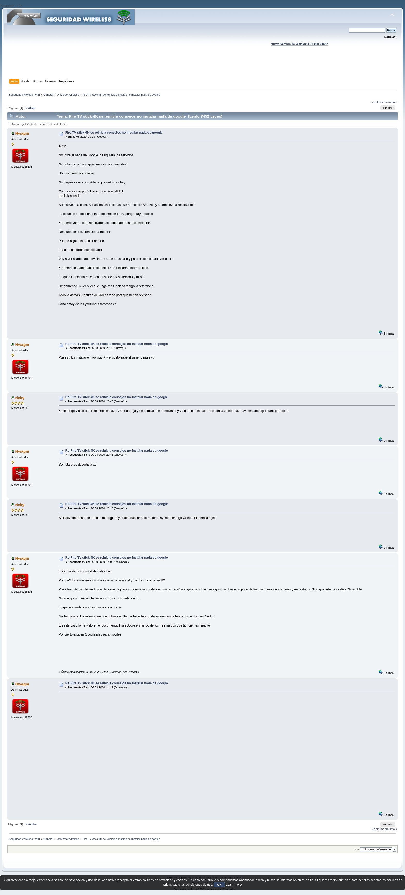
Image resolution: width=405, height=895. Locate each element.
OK (219, 884)
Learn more (234, 884)
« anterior (377, 102)
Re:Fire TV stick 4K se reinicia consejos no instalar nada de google (116, 344)
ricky (19, 398)
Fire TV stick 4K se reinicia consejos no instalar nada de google (114, 132)
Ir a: (357, 849)
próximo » (391, 102)
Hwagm (22, 133)
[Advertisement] (202, 67)
